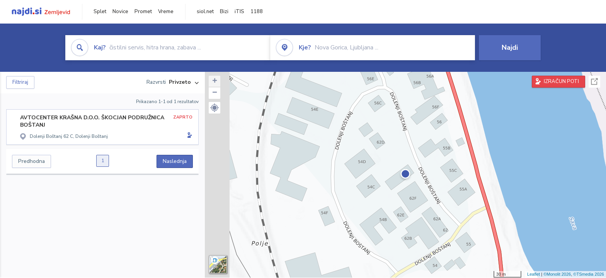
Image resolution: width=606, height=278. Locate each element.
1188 (256, 11)
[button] (214, 108)
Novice (120, 11)
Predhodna (31, 161)
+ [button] (214, 81)
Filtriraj (20, 82)
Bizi (224, 11)
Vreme (166, 11)
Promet (143, 11)
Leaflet (533, 274)
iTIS (239, 11)
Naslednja (175, 161)
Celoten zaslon (594, 82)
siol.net (205, 11)
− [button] (214, 93)
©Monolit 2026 (557, 274)
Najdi (510, 47)
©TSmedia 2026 (588, 274)
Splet (100, 11)
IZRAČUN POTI (561, 81)
